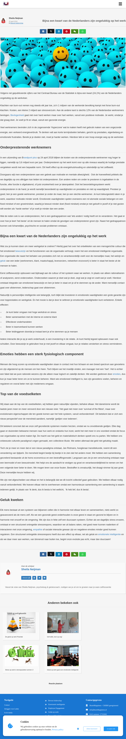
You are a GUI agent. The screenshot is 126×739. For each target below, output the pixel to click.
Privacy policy (57, 730)
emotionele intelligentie (109, 534)
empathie (37, 529)
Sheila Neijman (16, 18)
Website (26, 578)
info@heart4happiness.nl (98, 710)
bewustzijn (20, 251)
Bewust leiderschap (16, 23)
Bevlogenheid (17, 115)
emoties (116, 374)
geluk (3, 261)
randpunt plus (30, 157)
